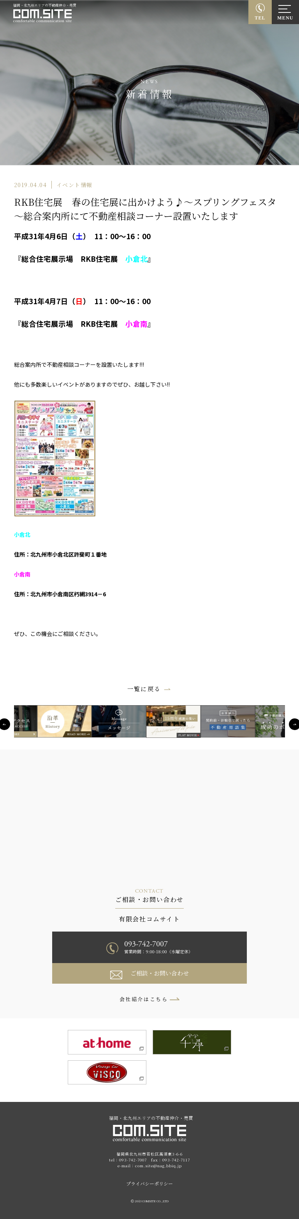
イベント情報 (74, 185)
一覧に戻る (144, 689)
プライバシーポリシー (149, 1183)
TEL (260, 18)
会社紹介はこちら (144, 999)
